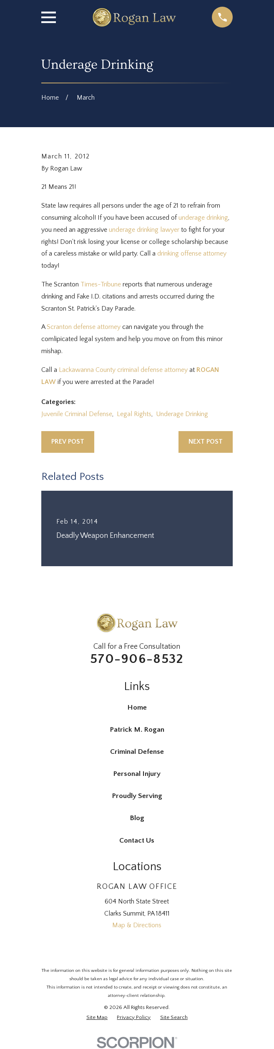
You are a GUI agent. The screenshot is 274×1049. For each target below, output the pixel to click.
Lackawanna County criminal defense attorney (123, 370)
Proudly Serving (137, 796)
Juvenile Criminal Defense (76, 414)
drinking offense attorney (191, 253)
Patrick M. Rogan (137, 729)
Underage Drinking (182, 414)
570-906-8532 (137, 659)
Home (137, 707)
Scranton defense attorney (84, 327)
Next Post (206, 441)
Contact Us (136, 840)
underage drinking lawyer (144, 229)
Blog (137, 818)
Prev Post (67, 441)
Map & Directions (136, 925)
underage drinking (203, 217)
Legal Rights (134, 414)
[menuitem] (97, 1018)
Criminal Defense (137, 752)
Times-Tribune (100, 284)
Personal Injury (137, 774)
